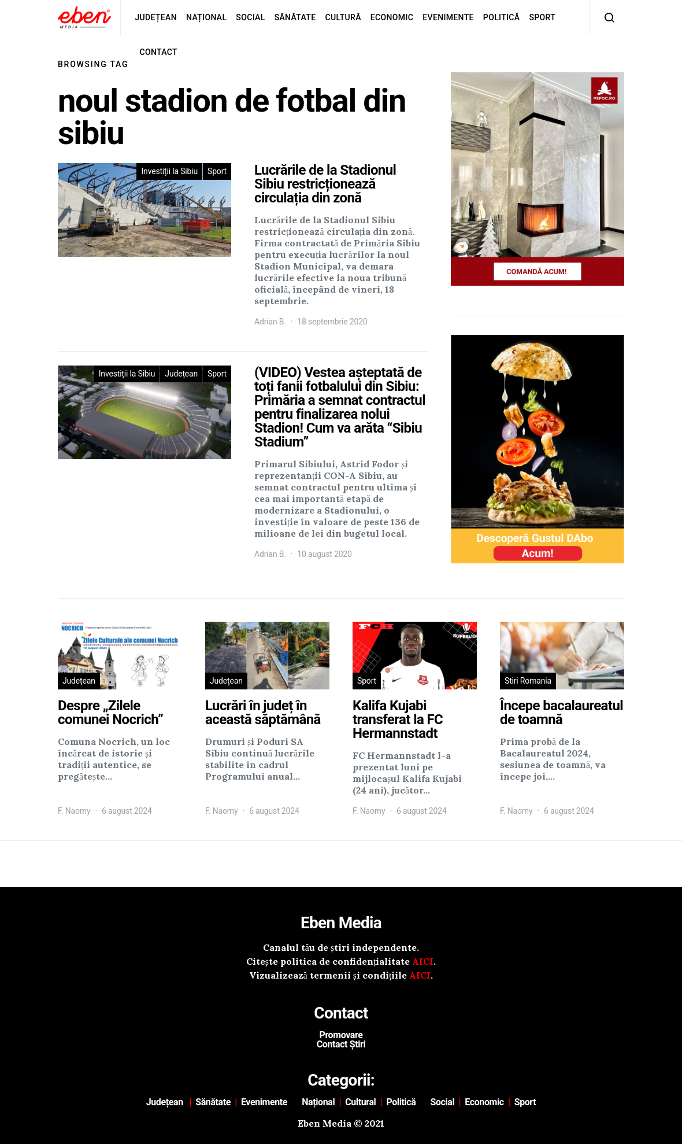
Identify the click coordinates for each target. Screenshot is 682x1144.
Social (250, 17)
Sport (542, 17)
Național (206, 17)
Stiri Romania (528, 680)
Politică (501, 17)
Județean (156, 17)
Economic (391, 17)
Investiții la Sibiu (169, 171)
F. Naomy (74, 810)
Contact (158, 52)
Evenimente (448, 17)
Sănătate (295, 17)
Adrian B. (270, 321)
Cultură (343, 17)
